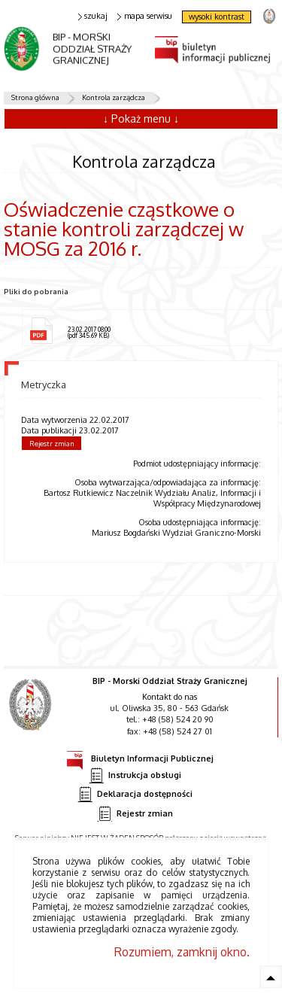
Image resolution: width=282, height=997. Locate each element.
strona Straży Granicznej (268, 15)
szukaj (93, 16)
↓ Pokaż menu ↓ (141, 118)
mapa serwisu (144, 16)
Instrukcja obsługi (135, 775)
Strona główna (35, 97)
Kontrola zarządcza (113, 97)
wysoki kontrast (216, 16)
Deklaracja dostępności (135, 794)
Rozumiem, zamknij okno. (182, 951)
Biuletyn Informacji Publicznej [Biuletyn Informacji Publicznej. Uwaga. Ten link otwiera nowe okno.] (140, 756)
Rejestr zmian (51, 443)
